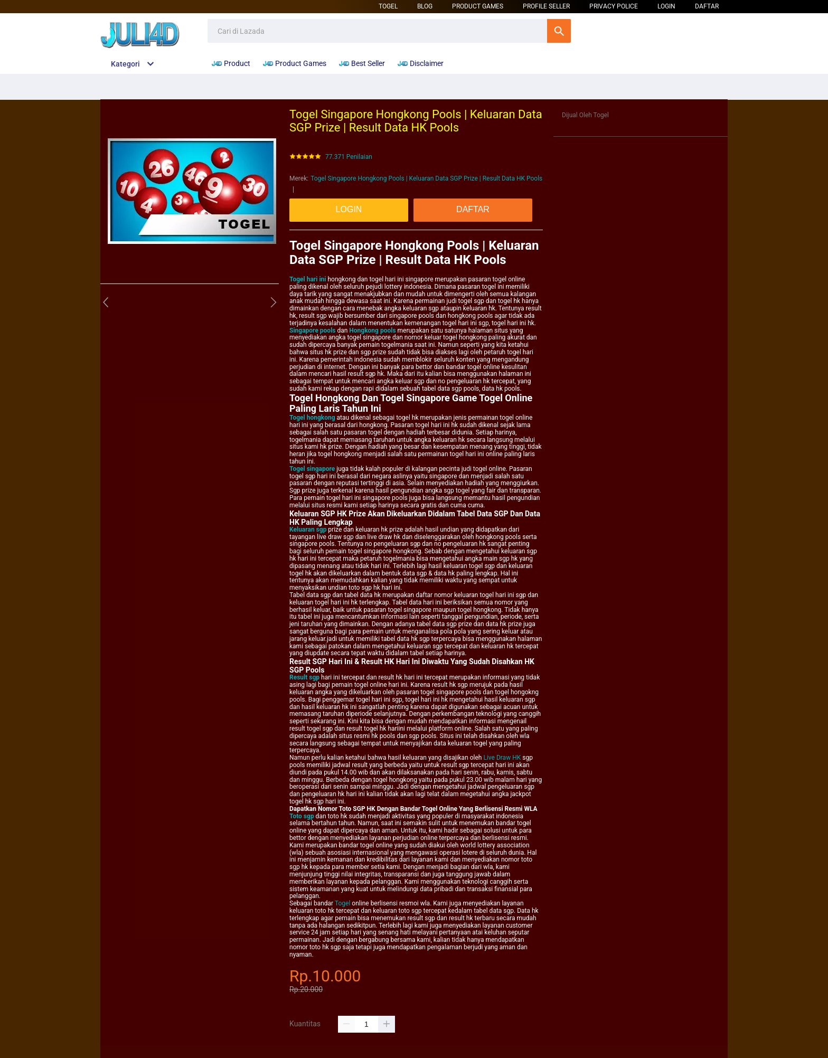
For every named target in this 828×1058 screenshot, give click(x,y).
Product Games (477, 6)
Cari (559, 31)
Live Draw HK (502, 757)
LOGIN (666, 6)
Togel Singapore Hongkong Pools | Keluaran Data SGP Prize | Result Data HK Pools (426, 178)
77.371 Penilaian (348, 157)
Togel (388, 6)
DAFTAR (707, 6)
